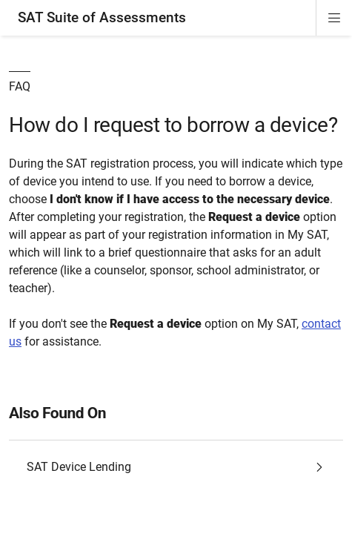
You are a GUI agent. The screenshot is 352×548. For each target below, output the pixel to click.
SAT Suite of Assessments (102, 17)
